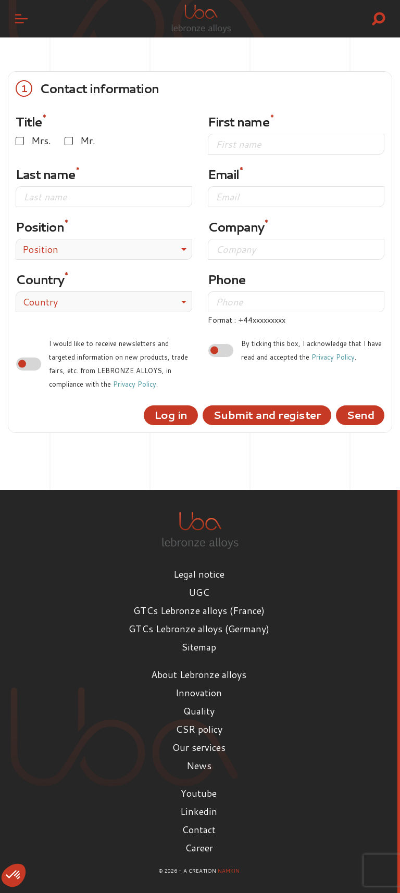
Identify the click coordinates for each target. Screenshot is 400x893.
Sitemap (198, 647)
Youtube (199, 793)
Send (360, 415)
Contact (199, 829)
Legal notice (198, 574)
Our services (199, 747)
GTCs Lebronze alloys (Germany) (199, 628)
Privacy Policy (134, 384)
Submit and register (267, 415)
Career (199, 847)
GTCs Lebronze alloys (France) (199, 610)
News (198, 765)
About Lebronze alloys (198, 674)
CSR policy (199, 729)
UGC (199, 592)
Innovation (199, 692)
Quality (199, 711)
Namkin (229, 870)
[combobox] (104, 249)
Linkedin (198, 811)
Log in (171, 415)
